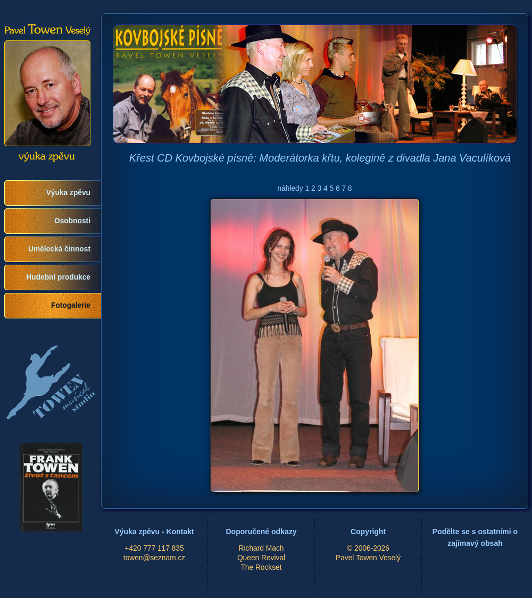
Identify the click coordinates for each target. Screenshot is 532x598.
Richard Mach (261, 548)
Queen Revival (261, 558)
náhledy (290, 188)
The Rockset (260, 567)
